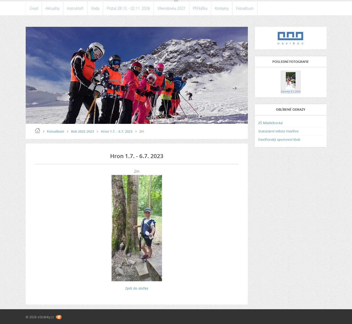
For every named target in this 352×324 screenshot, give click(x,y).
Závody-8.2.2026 (290, 91)
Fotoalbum (245, 8)
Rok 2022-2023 (82, 131)
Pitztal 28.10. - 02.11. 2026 (128, 8)
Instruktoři (75, 8)
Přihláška (200, 8)
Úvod (33, 8)
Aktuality (52, 8)
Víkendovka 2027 (171, 8)
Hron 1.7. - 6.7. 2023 (116, 131)
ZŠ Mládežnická (270, 123)
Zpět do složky (136, 288)
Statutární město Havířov (278, 131)
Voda (95, 8)
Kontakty (222, 8)
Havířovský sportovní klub (279, 139)
